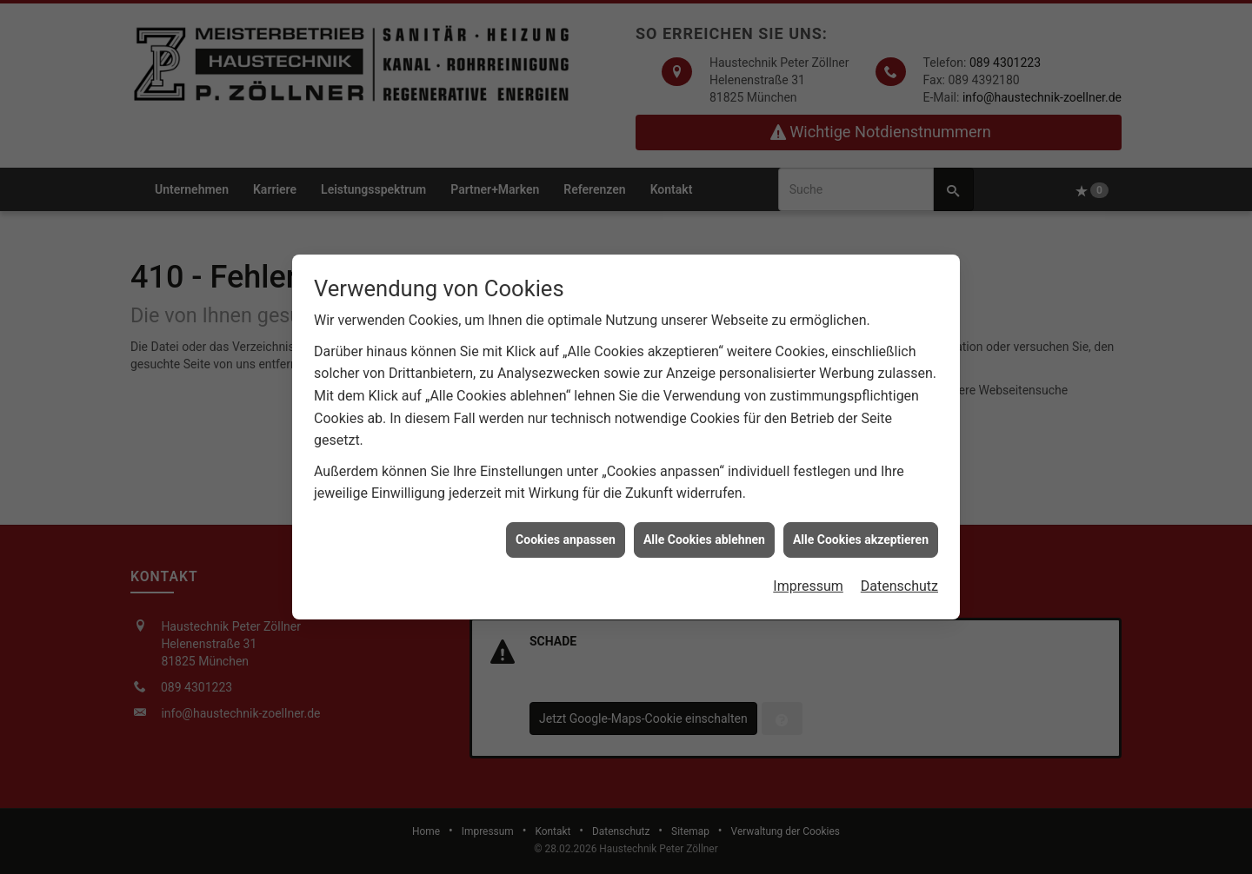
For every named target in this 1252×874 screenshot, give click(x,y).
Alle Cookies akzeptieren (861, 535)
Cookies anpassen (566, 535)
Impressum (808, 581)
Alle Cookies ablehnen (704, 535)
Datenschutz (899, 581)
